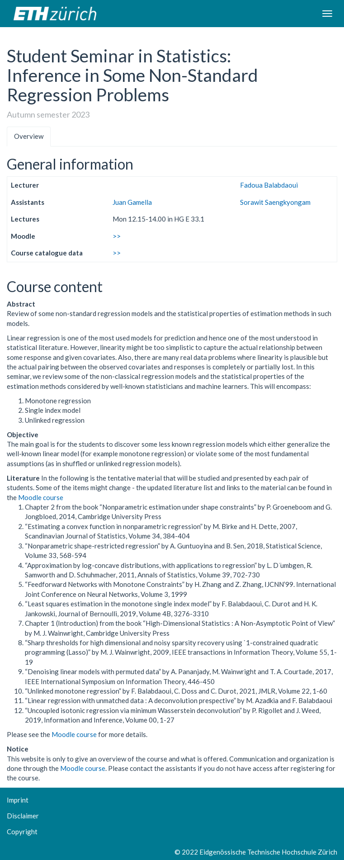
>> (117, 236)
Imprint (17, 800)
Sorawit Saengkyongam (275, 202)
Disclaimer (23, 816)
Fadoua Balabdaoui (269, 185)
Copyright (22, 831)
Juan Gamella (132, 202)
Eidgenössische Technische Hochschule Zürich (268, 852)
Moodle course (40, 497)
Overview (28, 136)
